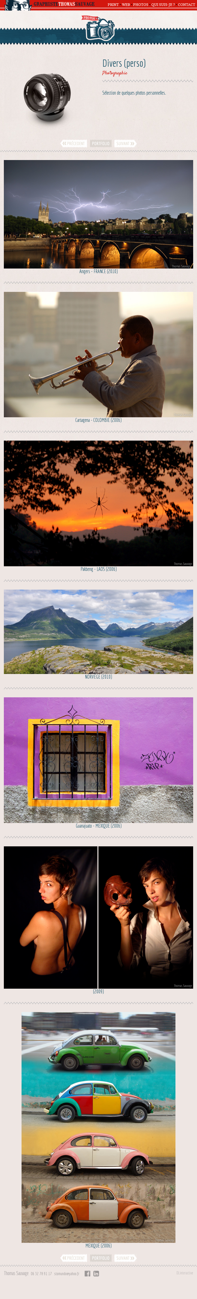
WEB (126, 4)
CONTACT (186, 4)
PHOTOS (140, 4)
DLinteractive (184, 1273)
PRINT (113, 4)
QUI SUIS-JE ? (163, 4)
